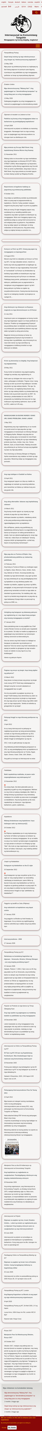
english (3, 2)
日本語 (30, 6)
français (10, 2)
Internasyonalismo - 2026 (13, 939)
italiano (24, 2)
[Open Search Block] (36, 12)
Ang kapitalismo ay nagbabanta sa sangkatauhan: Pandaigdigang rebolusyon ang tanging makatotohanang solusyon (20, 1175)
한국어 (24, 6)
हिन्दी (9, 6)
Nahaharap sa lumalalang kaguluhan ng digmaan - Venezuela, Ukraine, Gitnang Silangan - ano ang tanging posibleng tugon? (21, 959)
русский (4, 6)
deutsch (17, 2)
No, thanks (12, 1427)
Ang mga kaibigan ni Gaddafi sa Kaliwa (18, 474)
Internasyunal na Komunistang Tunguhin (21, 36)
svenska (30, 2)
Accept (4, 1427)
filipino (37, 6)
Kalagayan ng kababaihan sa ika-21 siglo (18, 865)
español (37, 2)
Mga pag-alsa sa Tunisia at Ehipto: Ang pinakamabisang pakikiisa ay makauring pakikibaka (18, 557)
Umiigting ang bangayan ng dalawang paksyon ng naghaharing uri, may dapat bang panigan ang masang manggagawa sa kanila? (20, 615)
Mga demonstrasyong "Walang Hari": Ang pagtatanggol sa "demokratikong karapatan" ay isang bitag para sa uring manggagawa (20, 91)
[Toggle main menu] (21, 45)
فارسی (17, 6)
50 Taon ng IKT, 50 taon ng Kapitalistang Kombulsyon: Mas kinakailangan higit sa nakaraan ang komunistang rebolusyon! (18, 1056)
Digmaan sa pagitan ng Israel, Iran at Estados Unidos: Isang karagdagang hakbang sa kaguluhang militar (20, 1265)
